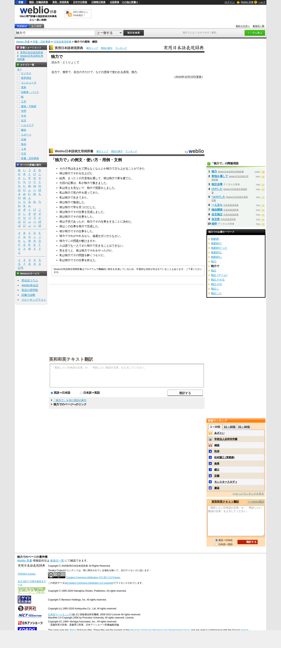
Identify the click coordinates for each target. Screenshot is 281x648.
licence (244, 630)
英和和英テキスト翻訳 (71, 359)
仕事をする (108, 221)
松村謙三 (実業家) (224, 457)
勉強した (78, 202)
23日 (193, 76)
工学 (23, 101)
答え (67, 187)
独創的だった (219, 247)
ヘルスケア (27, 125)
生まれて (78, 168)
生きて (77, 197)
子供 (67, 221)
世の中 (77, 192)
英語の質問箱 (29, 290)
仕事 (81, 211)
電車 (23, 87)
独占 (213, 270)
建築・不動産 (28, 106)
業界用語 (26, 77)
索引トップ (92, 48)
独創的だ (216, 243)
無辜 (216, 463)
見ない (77, 187)
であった (75, 221)
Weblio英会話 (29, 285)
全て (19, 69)
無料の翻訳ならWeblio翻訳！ (80, 14)
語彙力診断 (28, 295)
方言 (23, 153)
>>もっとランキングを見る (248, 493)
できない (117, 245)
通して (96, 178)
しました (109, 187)
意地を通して (220, 176)
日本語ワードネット (58, 614)
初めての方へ (243, 26)
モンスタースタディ (225, 481)
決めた (127, 221)
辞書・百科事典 (42, 41)
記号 (20, 268)
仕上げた (86, 173)
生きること (102, 245)
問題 (76, 240)
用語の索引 (107, 48)
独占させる (218, 279)
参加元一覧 (258, 26)
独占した (216, 293)
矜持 (216, 451)
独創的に (216, 256)
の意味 (105, 71)
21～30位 (244, 426)
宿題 (98, 187)
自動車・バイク (30, 92)
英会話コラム (29, 280)
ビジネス (26, 73)
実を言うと (66, 250)
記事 (70, 182)
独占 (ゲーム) (219, 275)
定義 (216, 475)
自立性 (216, 219)
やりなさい (113, 235)
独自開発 (217, 209)
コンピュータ (28, 82)
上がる (124, 168)
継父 (216, 469)
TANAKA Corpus (26, 574)
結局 (62, 178)
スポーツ (26, 134)
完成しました (95, 211)
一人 (76, 245)
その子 (63, 168)
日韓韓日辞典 (98, 2)
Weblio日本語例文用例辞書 (74, 151)
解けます (86, 240)
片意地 (85, 178)
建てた (127, 178)
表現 (126, 71)
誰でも (69, 245)
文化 (23, 115)
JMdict (72, 630)
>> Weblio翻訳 (256, 501)
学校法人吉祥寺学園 (225, 439)
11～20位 (230, 426)
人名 (23, 148)
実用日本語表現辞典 (69, 48)
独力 (134, 71)
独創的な (216, 252)
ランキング (121, 48)
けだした (217, 189)
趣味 (23, 129)
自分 (76, 71)
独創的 (215, 238)
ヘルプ (261, 2)
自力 (54, 71)
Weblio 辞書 (247, 2)
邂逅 (216, 487)
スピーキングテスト (33, 299)
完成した (92, 226)
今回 (62, 182)
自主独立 (217, 214)
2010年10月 (182, 76)
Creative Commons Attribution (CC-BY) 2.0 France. (93, 577)
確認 (216, 445)
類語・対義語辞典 (38, 2)
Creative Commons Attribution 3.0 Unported (90, 583)
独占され (216, 284)
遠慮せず (98, 235)
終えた (91, 260)
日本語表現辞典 (62, 41)
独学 (65, 71)
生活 (23, 120)
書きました (99, 182)
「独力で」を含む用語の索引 (70, 400)
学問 (23, 111)
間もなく (89, 168)
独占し (215, 288)
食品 (23, 144)
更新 (199, 76)
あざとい (219, 432)
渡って (88, 192)
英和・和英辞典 (60, 2)
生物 (23, 139)
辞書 (20, 2)
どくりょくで (71, 62)
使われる (117, 71)
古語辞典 (114, 2)
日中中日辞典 (80, 2)
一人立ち (217, 204)
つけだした (88, 207)
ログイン (230, 2)
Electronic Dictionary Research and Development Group (160, 630)
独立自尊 (217, 184)
